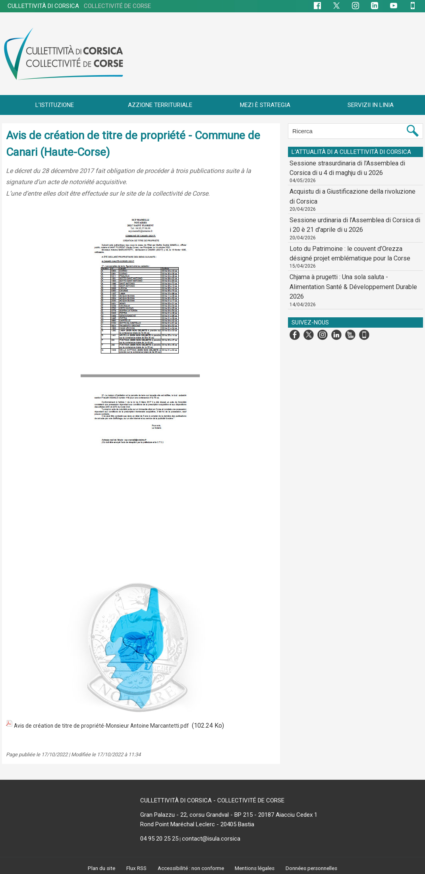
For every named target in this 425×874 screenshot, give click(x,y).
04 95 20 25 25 (159, 836)
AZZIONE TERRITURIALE (160, 105)
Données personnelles (314, 866)
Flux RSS (133, 866)
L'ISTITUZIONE (54, 105)
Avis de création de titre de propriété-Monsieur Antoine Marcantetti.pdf (112, 724)
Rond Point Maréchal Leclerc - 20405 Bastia (197, 822)
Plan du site (98, 866)
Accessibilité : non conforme (190, 866)
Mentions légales (256, 866)
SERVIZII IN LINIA (371, 105)
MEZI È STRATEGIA (265, 105)
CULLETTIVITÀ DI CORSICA (79, 6)
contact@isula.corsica (211, 836)
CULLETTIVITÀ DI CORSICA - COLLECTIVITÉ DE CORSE (212, 798)
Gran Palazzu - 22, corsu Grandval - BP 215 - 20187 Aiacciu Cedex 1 (228, 812)
